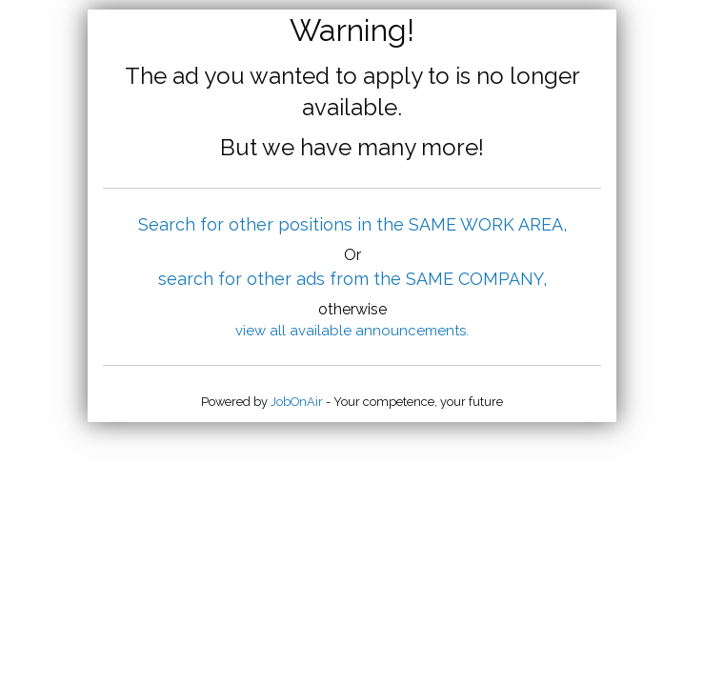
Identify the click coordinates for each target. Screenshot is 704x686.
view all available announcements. (352, 330)
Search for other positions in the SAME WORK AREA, (352, 224)
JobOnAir (297, 401)
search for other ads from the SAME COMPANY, (352, 279)
